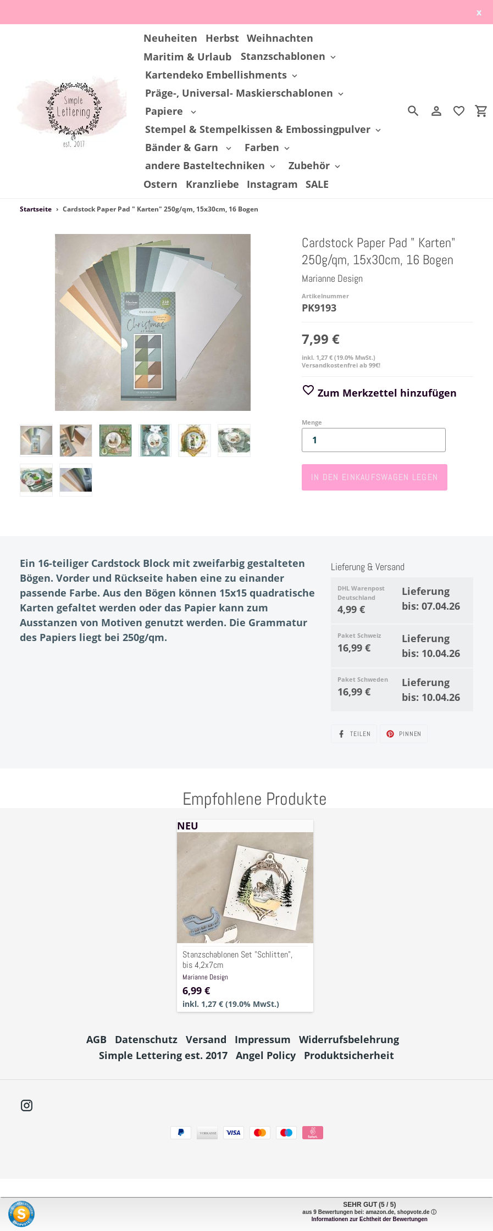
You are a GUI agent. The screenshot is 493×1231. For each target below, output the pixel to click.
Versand (206, 1039)
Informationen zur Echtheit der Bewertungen (370, 1219)
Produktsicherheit (349, 1055)
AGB (96, 1039)
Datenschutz (146, 1039)
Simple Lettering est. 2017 (163, 1055)
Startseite (36, 209)
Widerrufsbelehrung (349, 1039)
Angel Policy (266, 1055)
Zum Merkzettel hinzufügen (379, 392)
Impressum (263, 1039)
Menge (312, 422)
